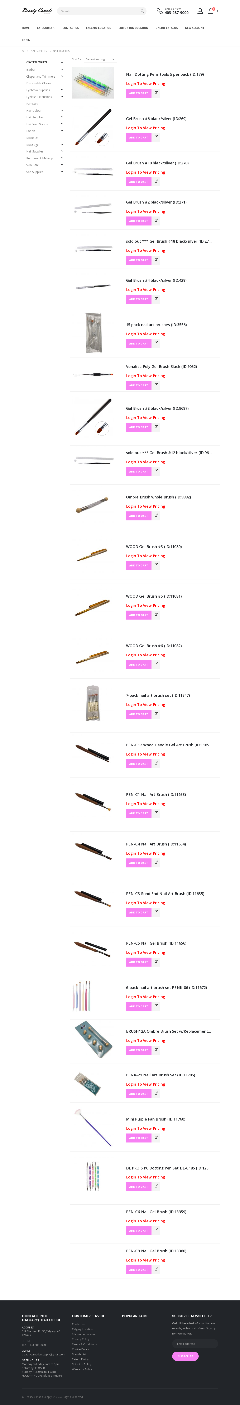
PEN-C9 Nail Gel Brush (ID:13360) (156, 1250)
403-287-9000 (176, 12)
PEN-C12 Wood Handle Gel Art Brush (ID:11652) (169, 744)
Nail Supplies (39, 51)
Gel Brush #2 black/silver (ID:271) (156, 202)
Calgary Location (98, 28)
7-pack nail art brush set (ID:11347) (158, 695)
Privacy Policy (80, 1339)
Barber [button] (30, 70)
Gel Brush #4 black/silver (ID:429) (156, 280)
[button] (212, 11)
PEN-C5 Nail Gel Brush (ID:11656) (156, 943)
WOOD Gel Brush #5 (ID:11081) (154, 596)
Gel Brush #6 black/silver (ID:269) (156, 118)
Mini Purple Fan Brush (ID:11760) (155, 1119)
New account (194, 28)
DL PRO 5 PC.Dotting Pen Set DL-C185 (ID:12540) (169, 1168)
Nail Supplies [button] (34, 151)
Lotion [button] (30, 131)
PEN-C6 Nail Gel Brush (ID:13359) (156, 1211)
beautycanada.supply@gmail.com (43, 1354)
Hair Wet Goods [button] (37, 124)
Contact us (70, 28)
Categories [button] (36, 62)
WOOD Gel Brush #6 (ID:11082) (154, 645)
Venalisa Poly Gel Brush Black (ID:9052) (161, 366)
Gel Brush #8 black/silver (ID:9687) (157, 408)
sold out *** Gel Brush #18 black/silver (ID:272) (169, 241)
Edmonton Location (133, 28)
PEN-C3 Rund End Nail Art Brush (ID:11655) (165, 893)
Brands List (79, 1354)
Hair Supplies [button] (35, 117)
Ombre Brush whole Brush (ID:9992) (158, 496)
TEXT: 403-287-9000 (34, 1345)
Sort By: (77, 59)
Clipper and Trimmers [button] (40, 76)
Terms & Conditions (84, 1344)
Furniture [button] (32, 104)
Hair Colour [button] (34, 111)
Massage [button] (32, 145)
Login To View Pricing (145, 83)
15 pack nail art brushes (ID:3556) (156, 324)
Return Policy (80, 1359)
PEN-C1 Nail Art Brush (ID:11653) (156, 794)
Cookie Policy (80, 1349)
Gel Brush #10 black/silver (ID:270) (157, 162)
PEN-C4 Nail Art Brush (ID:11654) (156, 844)
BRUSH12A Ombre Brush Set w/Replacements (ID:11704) (169, 1031)
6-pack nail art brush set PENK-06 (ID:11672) (166, 987)
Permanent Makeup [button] (39, 158)
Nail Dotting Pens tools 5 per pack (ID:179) (165, 74)
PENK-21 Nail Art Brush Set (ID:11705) (160, 1074)
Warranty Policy (82, 1369)
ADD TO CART (138, 93)
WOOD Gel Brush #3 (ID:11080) (154, 546)
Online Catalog (166, 28)
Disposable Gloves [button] (38, 83)
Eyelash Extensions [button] (39, 97)
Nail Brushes (61, 51)
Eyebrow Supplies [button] (38, 90)
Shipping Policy (81, 1364)
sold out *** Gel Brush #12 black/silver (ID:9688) (169, 452)
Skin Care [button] (32, 165)
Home (26, 28)
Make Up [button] (32, 138)
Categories (45, 28)
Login (26, 40)
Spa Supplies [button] (34, 172)
